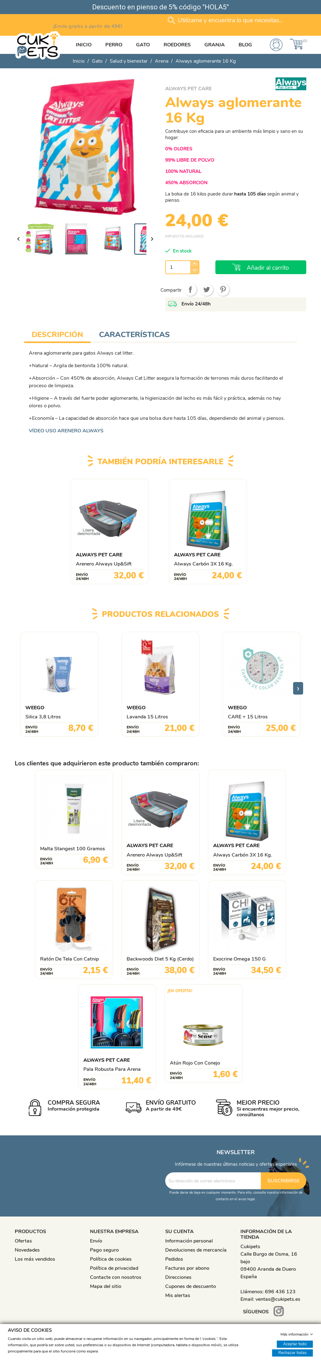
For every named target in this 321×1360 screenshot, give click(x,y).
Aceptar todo (295, 1344)
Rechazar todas (292, 1352)
